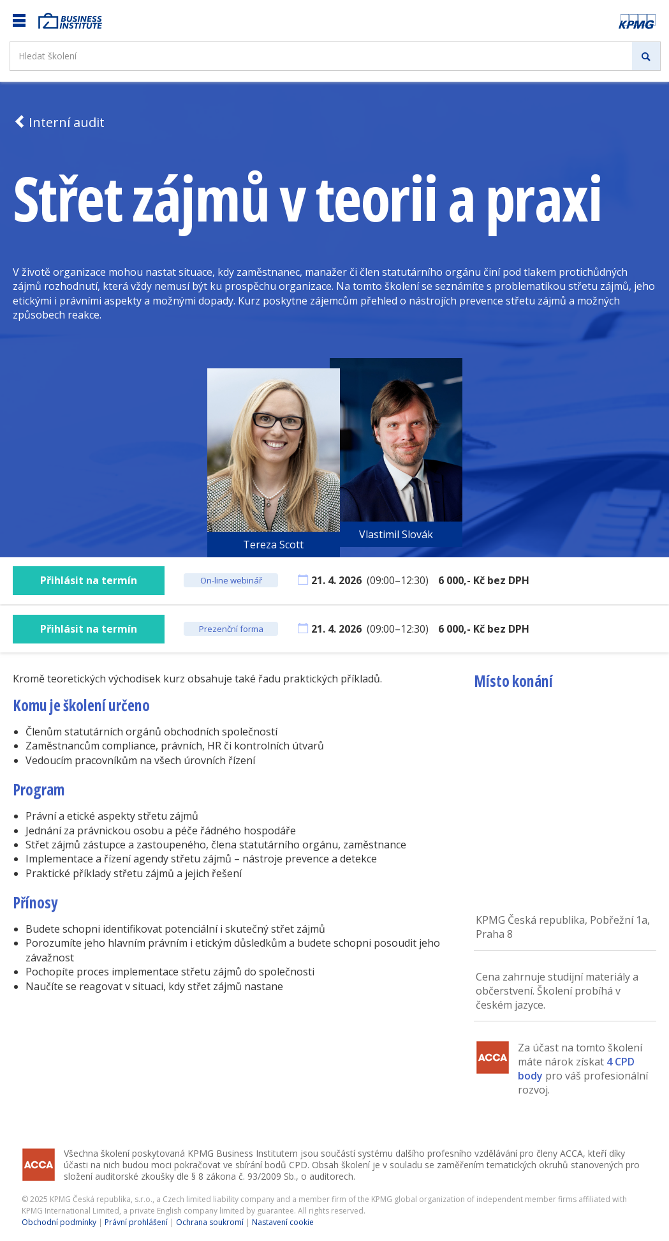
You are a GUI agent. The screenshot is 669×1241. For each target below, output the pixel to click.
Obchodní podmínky (59, 1222)
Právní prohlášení (136, 1222)
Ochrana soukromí (210, 1222)
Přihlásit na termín (88, 580)
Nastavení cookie (283, 1222)
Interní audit (59, 122)
